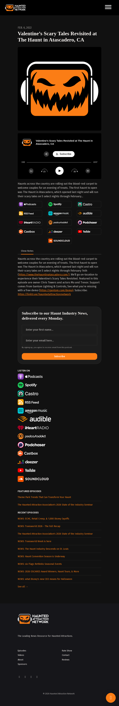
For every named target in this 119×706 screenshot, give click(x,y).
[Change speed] (31, 171)
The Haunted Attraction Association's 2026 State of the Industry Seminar (55, 504)
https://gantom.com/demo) (56, 290)
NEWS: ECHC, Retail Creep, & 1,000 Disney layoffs (43, 518)
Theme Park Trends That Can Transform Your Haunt (44, 497)
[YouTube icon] (31, 677)
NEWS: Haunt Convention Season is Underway (41, 556)
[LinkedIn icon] (37, 677)
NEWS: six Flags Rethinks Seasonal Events (40, 564)
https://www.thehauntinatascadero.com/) (44, 274)
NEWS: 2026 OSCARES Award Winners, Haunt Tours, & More (48, 571)
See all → (23, 586)
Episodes (22, 650)
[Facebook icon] (19, 677)
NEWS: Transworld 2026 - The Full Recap (39, 526)
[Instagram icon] (25, 677)
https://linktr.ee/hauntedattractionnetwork (44, 294)
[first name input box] (59, 329)
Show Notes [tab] (27, 251)
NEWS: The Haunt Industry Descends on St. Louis (43, 549)
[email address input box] (59, 340)
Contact (65, 655)
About (20, 659)
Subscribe (59, 356)
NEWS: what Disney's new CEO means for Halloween (45, 579)
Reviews (65, 659)
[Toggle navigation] (108, 8)
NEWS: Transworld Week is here (34, 541)
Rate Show (67, 650)
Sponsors (22, 664)
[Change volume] (88, 171)
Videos (21, 655)
